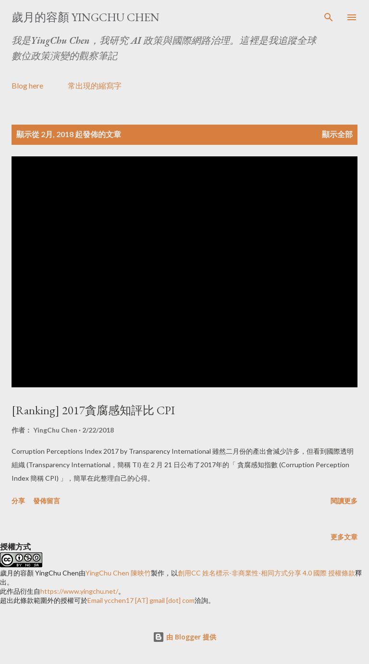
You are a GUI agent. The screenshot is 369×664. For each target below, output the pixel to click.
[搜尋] (328, 17)
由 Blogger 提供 (184, 636)
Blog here (27, 85)
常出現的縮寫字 (95, 85)
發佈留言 (46, 501)
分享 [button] (18, 501)
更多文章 (344, 537)
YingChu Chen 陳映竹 (118, 573)
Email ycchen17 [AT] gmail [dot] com (141, 600)
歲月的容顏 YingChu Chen (86, 17)
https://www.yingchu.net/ (79, 591)
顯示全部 (337, 134)
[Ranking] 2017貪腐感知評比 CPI (93, 410)
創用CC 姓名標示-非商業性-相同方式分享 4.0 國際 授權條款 (266, 573)
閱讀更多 (344, 501)
